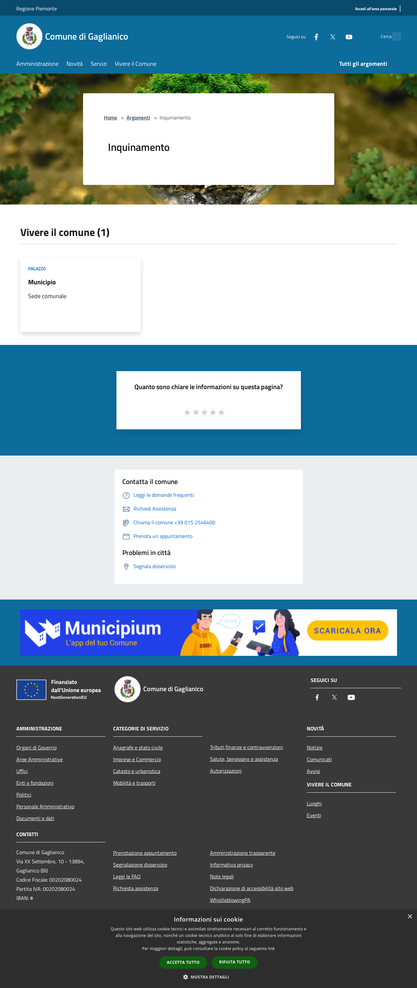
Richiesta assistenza (135, 888)
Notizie (314, 747)
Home (110, 117)
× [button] (409, 916)
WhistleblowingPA (230, 900)
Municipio (42, 282)
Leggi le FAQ (127, 876)
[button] (208, 977)
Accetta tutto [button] (183, 962)
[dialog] (208, 949)
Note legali (222, 876)
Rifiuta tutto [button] (234, 962)
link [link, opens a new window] (271, 948)
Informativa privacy (231, 865)
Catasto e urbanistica (136, 771)
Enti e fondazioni (35, 783)
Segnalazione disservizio (140, 865)
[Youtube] (334, 36)
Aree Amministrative (39, 759)
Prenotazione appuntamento (145, 853)
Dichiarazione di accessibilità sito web (251, 888)
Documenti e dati (35, 818)
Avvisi (313, 771)
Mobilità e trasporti (134, 783)
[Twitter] (318, 36)
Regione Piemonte (36, 8)
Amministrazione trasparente (242, 853)
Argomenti (138, 117)
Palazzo (37, 268)
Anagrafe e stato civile (138, 747)
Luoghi (314, 803)
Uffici (22, 771)
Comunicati (319, 759)
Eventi (314, 815)
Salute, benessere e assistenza (244, 759)
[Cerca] (393, 36)
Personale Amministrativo (45, 806)
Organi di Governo (36, 747)
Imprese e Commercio (137, 759)
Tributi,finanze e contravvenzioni (246, 747)
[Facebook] (302, 36)
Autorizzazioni (226, 771)
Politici (23, 795)
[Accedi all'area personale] (376, 9)
